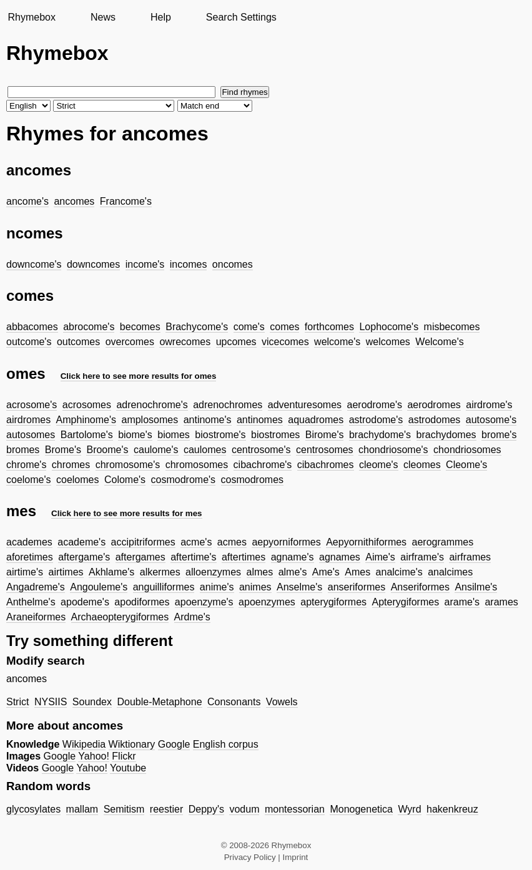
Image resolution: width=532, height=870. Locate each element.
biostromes (275, 434)
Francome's (126, 201)
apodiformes (141, 602)
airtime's (24, 572)
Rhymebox (31, 17)
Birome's (324, 434)
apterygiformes (333, 602)
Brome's (63, 449)
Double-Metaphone (159, 701)
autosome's (491, 419)
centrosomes (324, 449)
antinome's (208, 419)
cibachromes (325, 464)
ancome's (27, 201)
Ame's (326, 572)
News (103, 17)
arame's (462, 602)
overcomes (130, 341)
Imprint (295, 857)
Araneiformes (36, 617)
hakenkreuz (452, 809)
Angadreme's (35, 587)
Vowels (282, 701)
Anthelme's (31, 602)
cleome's (378, 464)
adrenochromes (227, 404)
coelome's (28, 479)
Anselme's (299, 587)
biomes (173, 434)
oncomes (232, 264)
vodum (244, 809)
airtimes (66, 572)
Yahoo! (93, 756)
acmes (232, 542)
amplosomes (149, 419)
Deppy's (206, 809)
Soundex (92, 701)
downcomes (93, 264)
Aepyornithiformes (366, 542)
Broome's (107, 449)
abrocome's (88, 326)
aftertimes (243, 557)
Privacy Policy (250, 857)
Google (174, 744)
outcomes (78, 341)
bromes (22, 449)
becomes (140, 326)
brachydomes (446, 434)
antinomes (260, 419)
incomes (188, 264)
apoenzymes (267, 602)
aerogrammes (443, 542)
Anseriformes (420, 587)
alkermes (160, 572)
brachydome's (380, 434)
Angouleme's (98, 587)
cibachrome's (263, 464)
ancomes (74, 201)
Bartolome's (87, 434)
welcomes (388, 341)
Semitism (124, 809)
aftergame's (84, 557)
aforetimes (29, 557)
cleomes (422, 464)
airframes (470, 557)
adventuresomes (305, 404)
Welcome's (439, 341)
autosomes (30, 434)
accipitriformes (143, 542)
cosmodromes (252, 479)
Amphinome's (86, 419)
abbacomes (32, 326)
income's (145, 264)
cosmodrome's (183, 479)
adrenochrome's (151, 404)
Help (160, 17)
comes (284, 326)
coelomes (77, 479)
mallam (82, 809)
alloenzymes (213, 572)
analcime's (399, 572)
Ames (357, 572)
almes (260, 572)
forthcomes (329, 326)
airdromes (28, 419)
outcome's (28, 341)
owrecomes (184, 341)
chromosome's (128, 464)
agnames (339, 557)
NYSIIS (50, 701)
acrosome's (31, 404)
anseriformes (356, 587)
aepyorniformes (286, 542)
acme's (196, 542)
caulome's (156, 449)
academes (29, 542)
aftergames (140, 557)
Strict (17, 701)
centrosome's (261, 449)
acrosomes (86, 404)
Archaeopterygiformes (120, 617)
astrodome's (376, 419)
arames (501, 602)
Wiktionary (132, 744)
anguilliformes (164, 587)
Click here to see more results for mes (126, 513)
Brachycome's (196, 326)
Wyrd (409, 809)
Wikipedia (84, 744)
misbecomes (452, 326)
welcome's (337, 341)
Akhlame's (111, 572)
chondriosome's (393, 449)
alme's (292, 572)
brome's (498, 434)
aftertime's (193, 557)
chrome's (26, 464)
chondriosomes (467, 449)
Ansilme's (476, 587)
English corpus (226, 744)
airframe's (422, 557)
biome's (135, 434)
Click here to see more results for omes (139, 376)
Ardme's (192, 617)
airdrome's (489, 404)
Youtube (128, 768)
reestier (166, 809)
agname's (292, 557)
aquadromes (315, 419)
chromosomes (196, 464)
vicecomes (285, 341)
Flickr (123, 756)
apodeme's (85, 602)
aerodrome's (374, 404)
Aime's (380, 557)
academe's (81, 542)
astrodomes (434, 419)
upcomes (236, 341)
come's (249, 326)
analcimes (450, 572)
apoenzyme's (204, 602)
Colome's (124, 479)
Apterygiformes (406, 602)
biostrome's (220, 434)
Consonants (233, 701)
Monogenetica (361, 809)
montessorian (295, 809)
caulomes (205, 449)
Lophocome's (388, 326)
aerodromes (433, 404)
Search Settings (241, 17)
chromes (71, 464)
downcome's (33, 264)
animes (255, 587)
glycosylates (33, 809)
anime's (217, 587)
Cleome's (466, 464)
